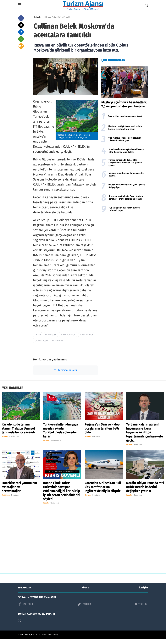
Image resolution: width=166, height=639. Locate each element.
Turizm (38, 334)
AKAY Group (57, 340)
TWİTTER (84, 604)
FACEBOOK (26, 604)
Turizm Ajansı (35, 634)
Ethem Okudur (86, 334)
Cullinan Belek (41, 340)
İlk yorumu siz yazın (66, 370)
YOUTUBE (141, 604)
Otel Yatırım (6, 495)
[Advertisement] (124, 236)
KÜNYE (85, 587)
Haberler (38, 17)
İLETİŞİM (143, 587)
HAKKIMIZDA (24, 587)
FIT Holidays (50, 334)
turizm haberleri (68, 334)
